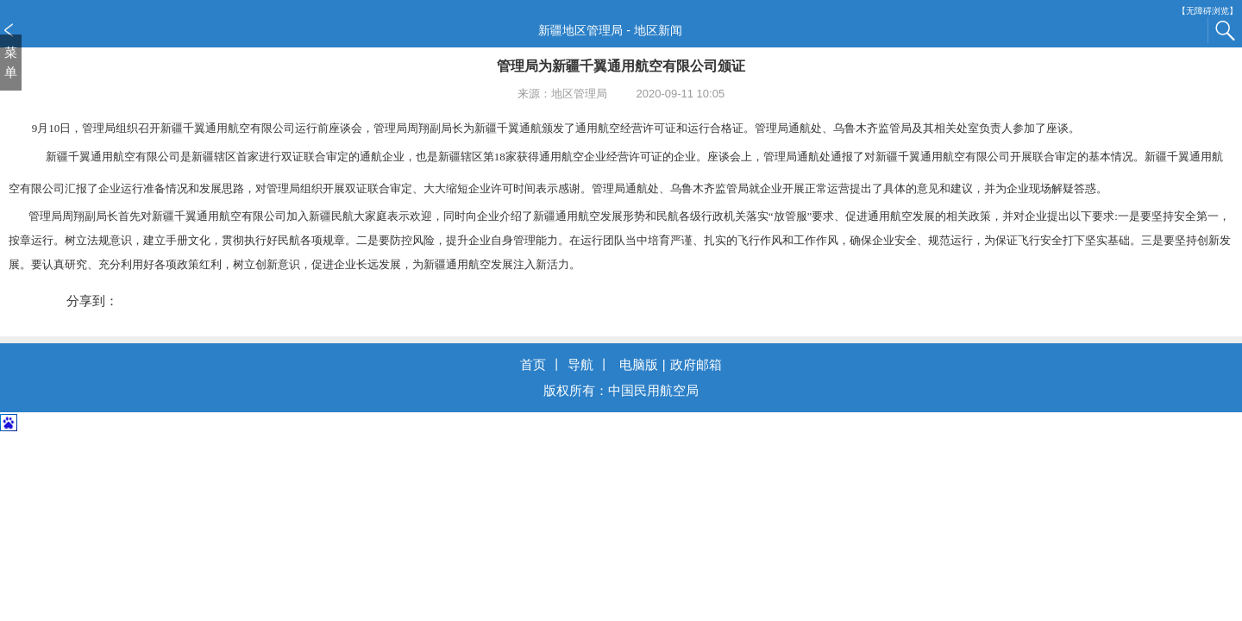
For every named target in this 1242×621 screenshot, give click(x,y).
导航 (580, 364)
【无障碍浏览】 (1207, 11)
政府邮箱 (696, 364)
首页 (533, 364)
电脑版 (638, 364)
